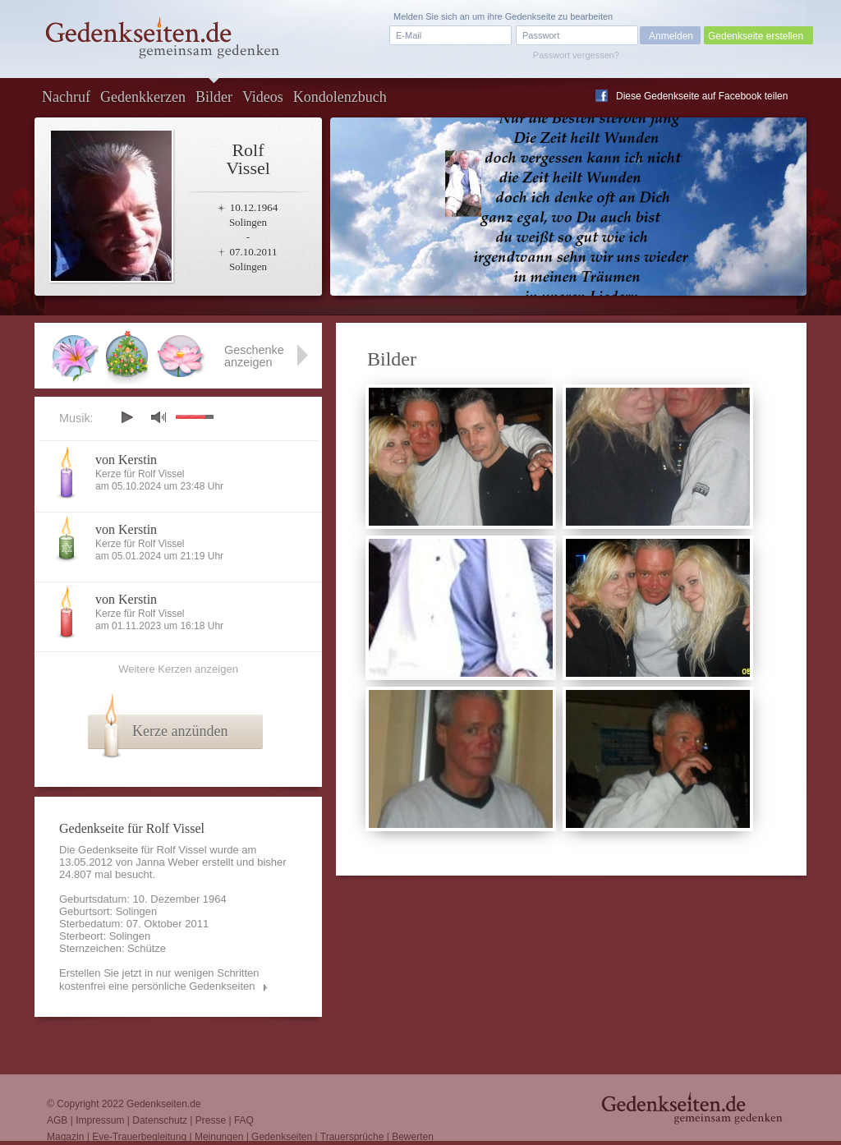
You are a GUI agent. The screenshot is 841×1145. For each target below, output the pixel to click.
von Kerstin (126, 460)
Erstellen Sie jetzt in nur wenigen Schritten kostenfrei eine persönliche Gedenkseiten (159, 979)
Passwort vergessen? (576, 55)
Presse (210, 1120)
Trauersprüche (352, 1137)
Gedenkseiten (281, 1137)
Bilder (213, 97)
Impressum (100, 1120)
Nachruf (66, 97)
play (126, 417)
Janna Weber (167, 862)
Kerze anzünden (179, 731)
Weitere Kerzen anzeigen (178, 669)
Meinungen (219, 1137)
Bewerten (413, 1137)
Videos (262, 97)
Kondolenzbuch (340, 97)
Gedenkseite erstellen (755, 36)
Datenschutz (159, 1120)
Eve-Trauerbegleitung (139, 1137)
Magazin (65, 1137)
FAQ (244, 1120)
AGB (57, 1120)
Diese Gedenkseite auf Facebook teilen (702, 96)
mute (158, 417)
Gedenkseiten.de (163, 1104)
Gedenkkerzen (143, 97)
